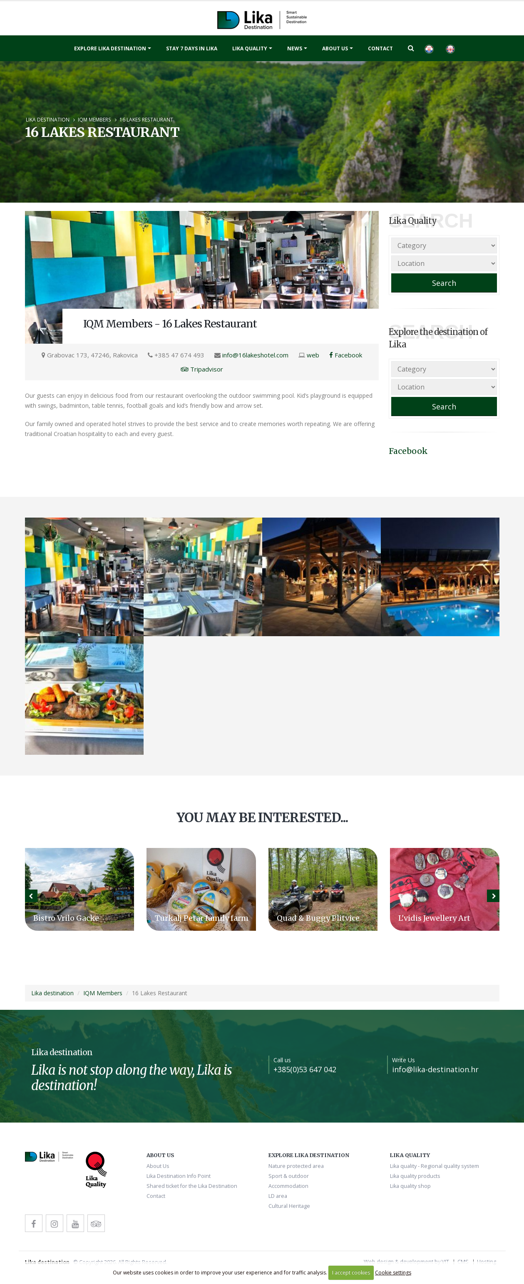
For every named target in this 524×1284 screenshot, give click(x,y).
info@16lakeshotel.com (255, 355)
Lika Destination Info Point (179, 1176)
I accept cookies (351, 1272)
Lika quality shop (410, 1186)
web (313, 355)
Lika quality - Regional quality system (434, 1166)
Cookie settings (393, 1272)
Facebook (345, 355)
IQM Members (94, 119)
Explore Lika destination (110, 48)
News (294, 48)
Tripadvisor (202, 369)
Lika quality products (415, 1176)
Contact (380, 48)
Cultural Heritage (289, 1206)
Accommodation (288, 1186)
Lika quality (249, 48)
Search (444, 283)
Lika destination (48, 119)
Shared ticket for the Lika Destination (192, 1186)
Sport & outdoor (288, 1176)
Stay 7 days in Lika (191, 48)
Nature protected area (296, 1166)
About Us (335, 48)
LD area (277, 1196)
